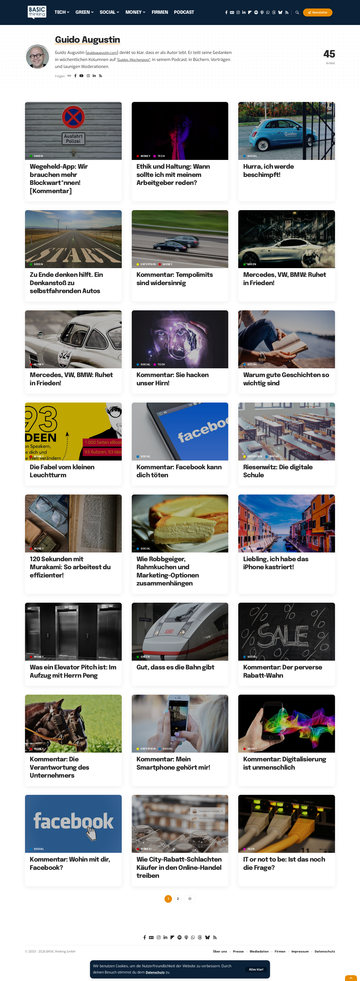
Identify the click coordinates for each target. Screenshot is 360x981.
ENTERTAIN (149, 265)
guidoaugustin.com (105, 52)
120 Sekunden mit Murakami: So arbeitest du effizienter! (70, 569)
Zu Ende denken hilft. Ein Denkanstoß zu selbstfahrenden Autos (66, 284)
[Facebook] (226, 12)
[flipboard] (250, 12)
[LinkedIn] (244, 12)
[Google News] (232, 12)
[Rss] (287, 12)
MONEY (146, 157)
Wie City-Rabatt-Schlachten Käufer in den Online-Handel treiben (179, 869)
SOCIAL (253, 157)
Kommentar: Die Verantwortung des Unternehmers (59, 769)
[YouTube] (83, 77)
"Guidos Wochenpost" (157, 59)
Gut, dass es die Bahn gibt (175, 669)
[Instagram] (238, 12)
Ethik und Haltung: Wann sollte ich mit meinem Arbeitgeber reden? (173, 176)
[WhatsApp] (268, 12)
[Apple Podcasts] (262, 12)
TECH (163, 157)
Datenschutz (156, 972)
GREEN (39, 157)
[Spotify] (256, 12)
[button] (255, 969)
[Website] (69, 77)
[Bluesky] (280, 12)
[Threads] (274, 12)
